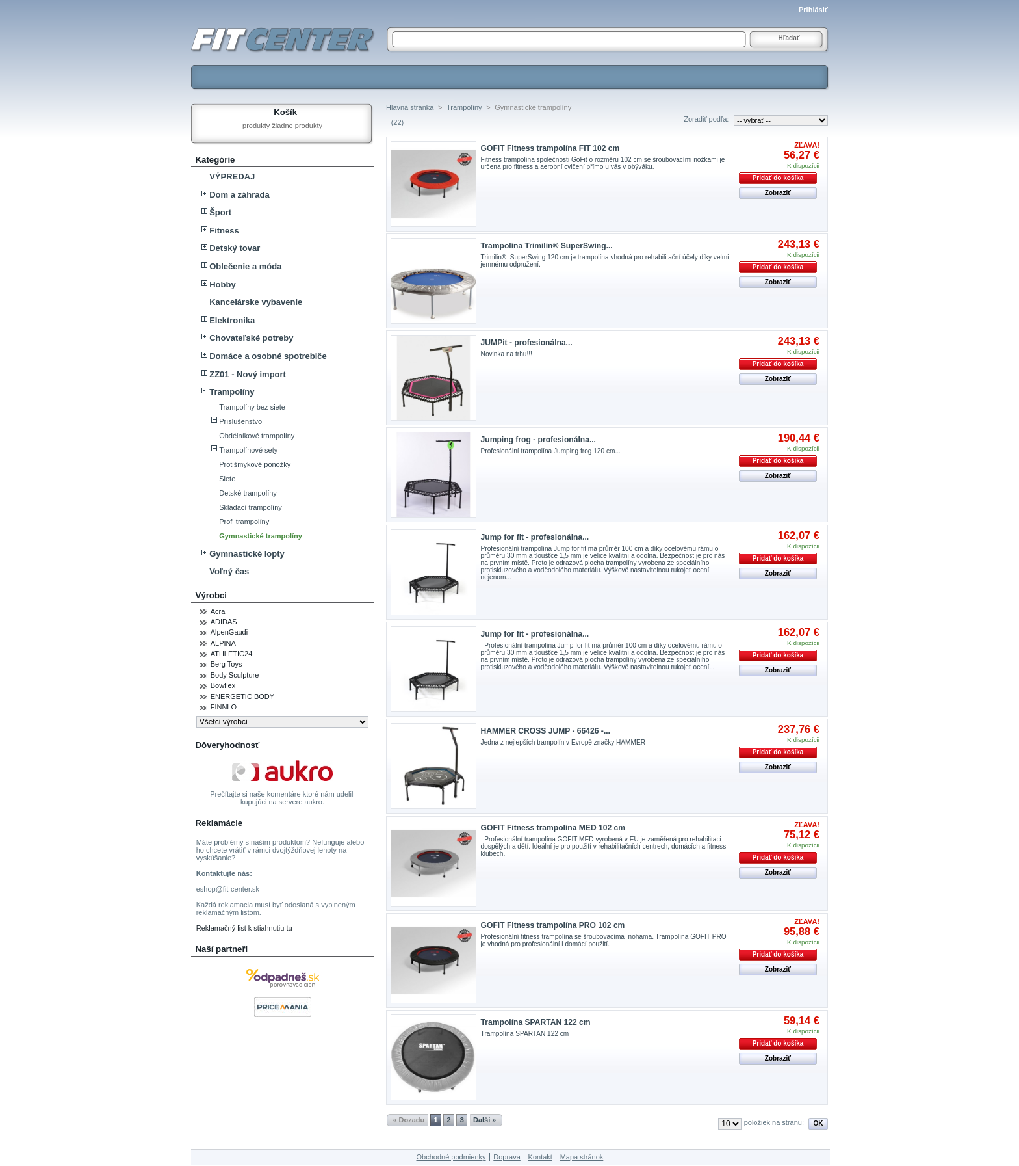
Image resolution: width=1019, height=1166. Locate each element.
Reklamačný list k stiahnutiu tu (244, 928)
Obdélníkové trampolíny (256, 436)
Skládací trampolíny (250, 507)
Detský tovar (234, 248)
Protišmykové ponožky (254, 464)
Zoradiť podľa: (706, 119)
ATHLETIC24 (232, 653)
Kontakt (540, 1157)
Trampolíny (231, 392)
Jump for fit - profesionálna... (535, 537)
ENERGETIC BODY (242, 696)
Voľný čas (229, 571)
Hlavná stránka (409, 107)
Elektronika (232, 320)
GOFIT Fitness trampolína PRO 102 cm (553, 925)
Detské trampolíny (248, 493)
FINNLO (224, 707)
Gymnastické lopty (247, 554)
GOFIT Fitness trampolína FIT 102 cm (550, 148)
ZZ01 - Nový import (247, 374)
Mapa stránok (582, 1157)
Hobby (222, 284)
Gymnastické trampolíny (260, 536)
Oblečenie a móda (245, 266)
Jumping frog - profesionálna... (538, 439)
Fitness (224, 230)
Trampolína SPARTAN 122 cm (536, 1022)
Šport (220, 212)
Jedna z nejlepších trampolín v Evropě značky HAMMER (563, 742)
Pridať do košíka (778, 177)
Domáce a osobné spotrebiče (268, 356)
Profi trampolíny (244, 521)
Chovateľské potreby (251, 338)
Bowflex (223, 685)
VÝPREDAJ (232, 176)
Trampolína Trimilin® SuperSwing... (547, 245)
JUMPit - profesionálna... (527, 342)
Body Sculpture (235, 675)
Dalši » (484, 1120)
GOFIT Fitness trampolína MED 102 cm (553, 827)
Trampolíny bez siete (252, 407)
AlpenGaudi (229, 632)
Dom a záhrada (239, 195)
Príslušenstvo (240, 421)
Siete (227, 479)
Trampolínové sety (248, 450)
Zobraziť (778, 192)
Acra (218, 611)
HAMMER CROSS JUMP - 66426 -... (545, 730)
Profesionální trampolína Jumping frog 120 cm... (551, 451)
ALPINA (223, 643)
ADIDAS (224, 622)
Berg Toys (226, 664)
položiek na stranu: (774, 1122)
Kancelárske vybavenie (255, 302)
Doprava (507, 1157)
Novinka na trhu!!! (508, 354)
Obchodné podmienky (451, 1157)
